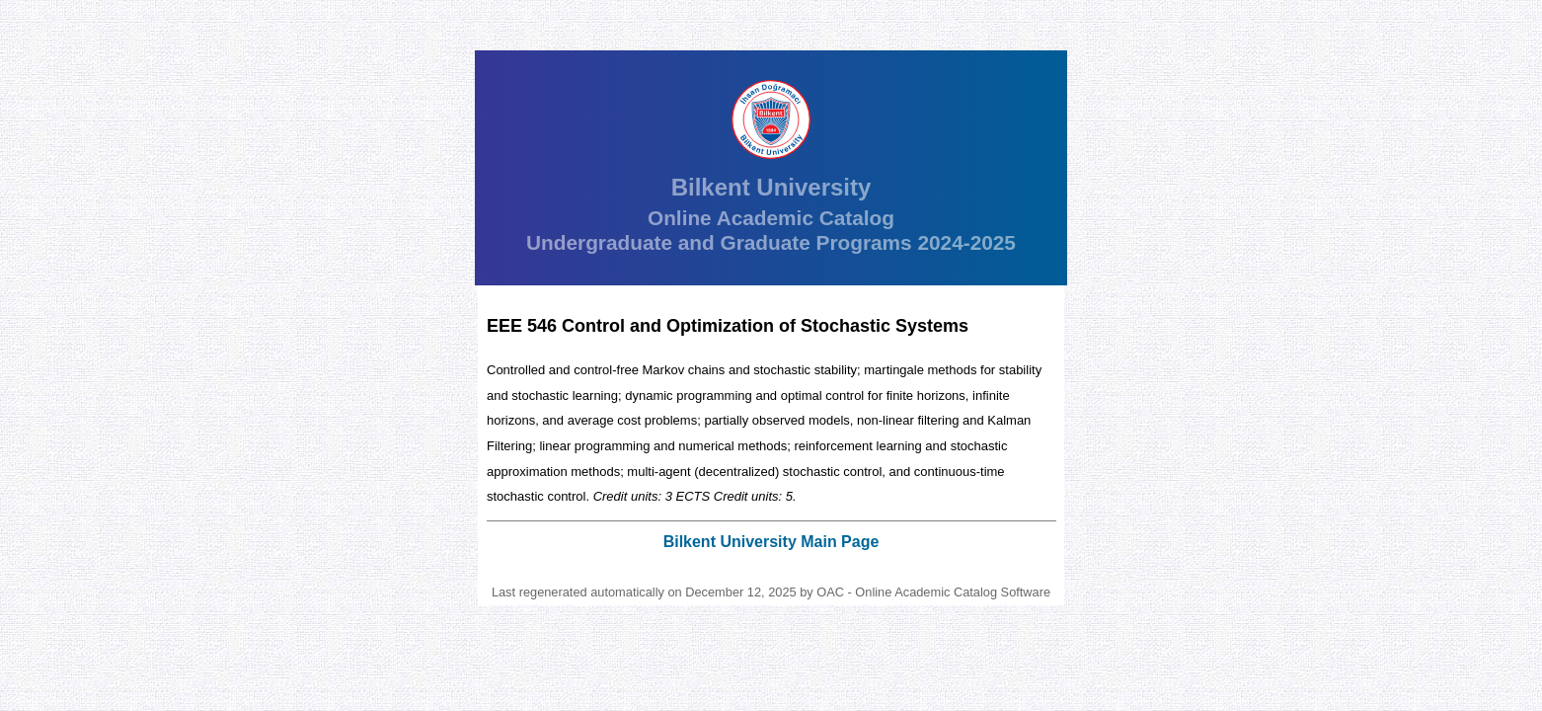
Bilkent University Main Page (771, 541)
